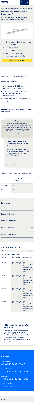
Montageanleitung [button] (17, 227)
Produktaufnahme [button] (17, 214)
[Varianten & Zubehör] (17, 251)
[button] (6, 165)
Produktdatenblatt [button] (17, 221)
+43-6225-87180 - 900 (14, 378)
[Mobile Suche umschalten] (21, 2)
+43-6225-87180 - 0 (13, 364)
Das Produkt (6, 76)
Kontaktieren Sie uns (17, 60)
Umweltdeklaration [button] (17, 234)
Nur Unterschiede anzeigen (10, 254)
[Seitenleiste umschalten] (26, 2)
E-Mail (9, 341)
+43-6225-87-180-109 (14, 371)
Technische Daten (20, 76)
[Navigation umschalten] (31, 2)
